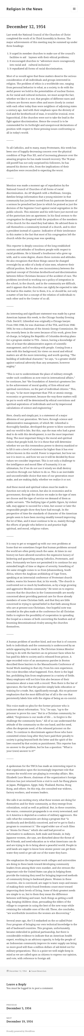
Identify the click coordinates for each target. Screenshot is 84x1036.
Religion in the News (24, 8)
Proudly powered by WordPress (20, 1031)
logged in (26, 988)
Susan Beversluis (38, 971)
